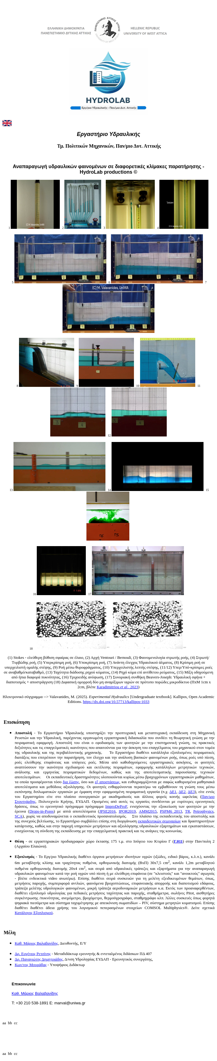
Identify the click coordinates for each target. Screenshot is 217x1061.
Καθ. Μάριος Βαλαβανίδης (36, 943)
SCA (18, 816)
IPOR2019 (127, 811)
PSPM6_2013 (171, 811)
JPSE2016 (107, 811)
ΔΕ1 (173, 791)
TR (187, 811)
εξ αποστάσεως (107, 782)
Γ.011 (178, 841)
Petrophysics (203, 811)
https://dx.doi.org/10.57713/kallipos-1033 (116, 701)
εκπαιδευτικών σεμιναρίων (159, 821)
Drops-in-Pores (41, 811)
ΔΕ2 (182, 791)
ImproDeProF (116, 806)
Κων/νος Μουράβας (31, 964)
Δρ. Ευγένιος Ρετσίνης (33, 953)
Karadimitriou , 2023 (117, 687)
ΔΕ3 (191, 791)
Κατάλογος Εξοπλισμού (34, 912)
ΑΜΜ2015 (148, 811)
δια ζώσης (71, 782)
